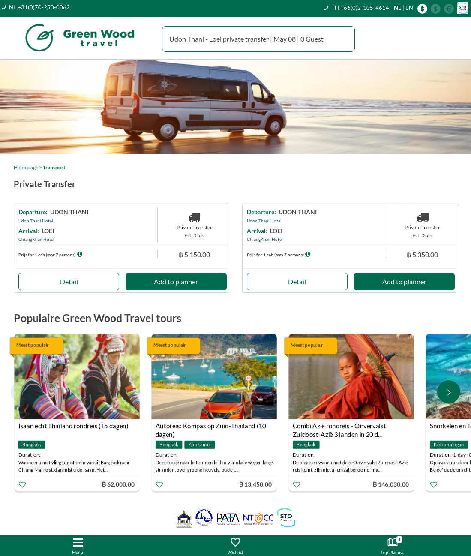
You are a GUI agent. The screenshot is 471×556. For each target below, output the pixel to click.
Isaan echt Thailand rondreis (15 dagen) (73, 426)
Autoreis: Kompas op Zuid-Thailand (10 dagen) (211, 427)
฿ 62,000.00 (118, 484)
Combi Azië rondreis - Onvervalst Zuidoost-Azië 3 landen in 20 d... (339, 427)
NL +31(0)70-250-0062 (39, 7)
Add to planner (176, 281)
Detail (69, 281)
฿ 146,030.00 (390, 484)
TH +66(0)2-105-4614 (360, 7)
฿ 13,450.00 (255, 484)
